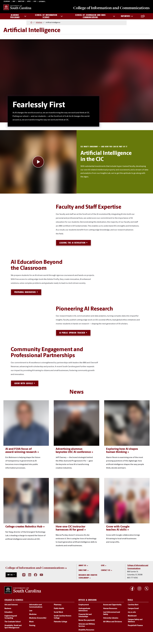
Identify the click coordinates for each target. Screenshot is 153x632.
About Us (82, 565)
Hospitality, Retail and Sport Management (13, 626)
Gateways (42, 2)
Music (31, 621)
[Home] (4, 23)
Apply (29, 2)
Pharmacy (57, 604)
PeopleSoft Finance (135, 625)
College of (109, 8)
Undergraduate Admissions (84, 609)
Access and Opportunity (112, 604)
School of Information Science (49, 17)
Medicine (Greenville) (37, 617)
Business (8, 608)
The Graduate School (13, 621)
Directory (21, 2)
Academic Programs (18, 17)
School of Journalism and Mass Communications (95, 17)
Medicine (33, 614)
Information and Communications (35, 605)
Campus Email (133, 608)
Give (34, 2)
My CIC (10, 574)
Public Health (59, 608)
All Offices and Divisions (112, 621)
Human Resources (110, 608)
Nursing (32, 625)
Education (8, 612)
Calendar (7, 2)
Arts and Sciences (11, 604)
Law (30, 610)
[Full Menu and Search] (143, 17)
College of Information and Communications (34, 567)
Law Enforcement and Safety (111, 613)
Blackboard (132, 615)
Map (14, 2)
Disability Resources (86, 629)
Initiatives (127, 17)
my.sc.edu (132, 612)
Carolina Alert (133, 604)
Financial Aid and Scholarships (85, 615)
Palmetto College (60, 621)
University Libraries (110, 617)
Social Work (58, 612)
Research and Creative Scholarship (88, 575)
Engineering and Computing (11, 616)
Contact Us (105, 569)
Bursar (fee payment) (87, 620)
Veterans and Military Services (87, 625)
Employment (84, 604)
